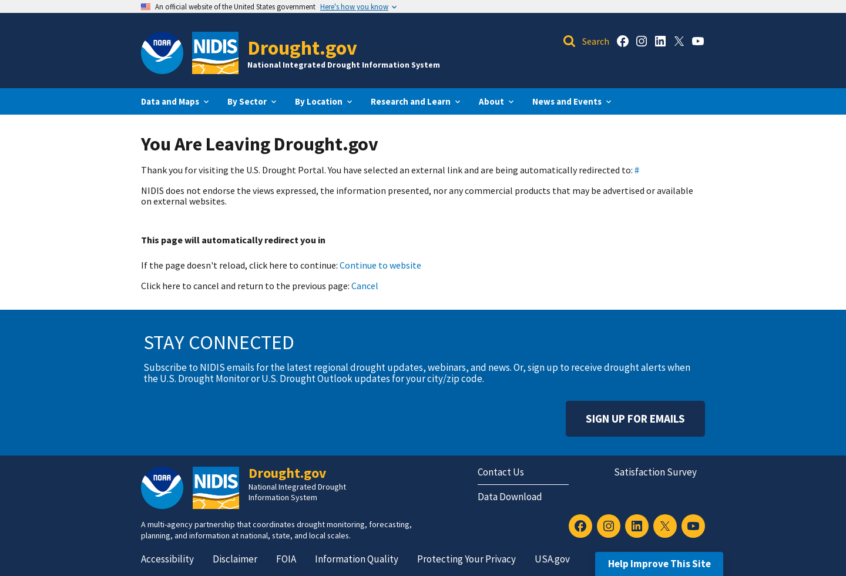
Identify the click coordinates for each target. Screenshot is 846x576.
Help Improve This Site (659, 563)
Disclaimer (235, 558)
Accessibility (167, 558)
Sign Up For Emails (635, 418)
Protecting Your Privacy (466, 558)
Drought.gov (302, 47)
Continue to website (380, 265)
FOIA (286, 558)
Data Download (510, 496)
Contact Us (501, 472)
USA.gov (552, 558)
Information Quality (356, 558)
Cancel (364, 286)
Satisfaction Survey (655, 472)
